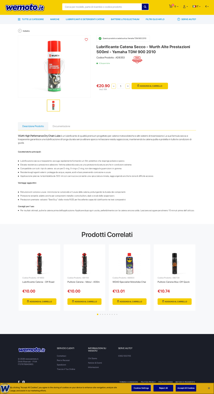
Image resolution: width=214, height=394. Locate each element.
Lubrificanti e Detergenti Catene (85, 19)
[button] (176, 6)
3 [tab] (102, 314)
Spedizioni (61, 365)
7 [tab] (112, 314)
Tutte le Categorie (31, 19)
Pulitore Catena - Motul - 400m (83, 282)
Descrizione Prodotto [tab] (33, 126)
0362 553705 (124, 356)
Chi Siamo (92, 358)
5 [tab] (107, 314)
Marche (54, 19)
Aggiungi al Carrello (149, 85)
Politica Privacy (148, 382)
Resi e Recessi (63, 360)
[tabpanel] (39, 277)
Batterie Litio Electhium (125, 19)
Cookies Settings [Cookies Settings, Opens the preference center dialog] (141, 389)
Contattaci (61, 356)
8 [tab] (114, 314)
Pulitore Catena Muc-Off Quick (174, 282)
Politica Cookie (166, 382)
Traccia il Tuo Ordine (66, 369)
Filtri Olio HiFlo (155, 19)
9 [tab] (116, 314)
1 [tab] (97, 314)
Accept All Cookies (185, 389)
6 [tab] (109, 314)
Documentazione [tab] (61, 126)
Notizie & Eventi (95, 363)
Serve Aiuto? (186, 19)
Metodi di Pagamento (185, 382)
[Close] (208, 389)
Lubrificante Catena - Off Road (38, 282)
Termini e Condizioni (128, 382)
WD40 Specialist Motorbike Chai (129, 282)
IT (196, 6)
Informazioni (93, 367)
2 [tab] (100, 314)
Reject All (163, 389)
